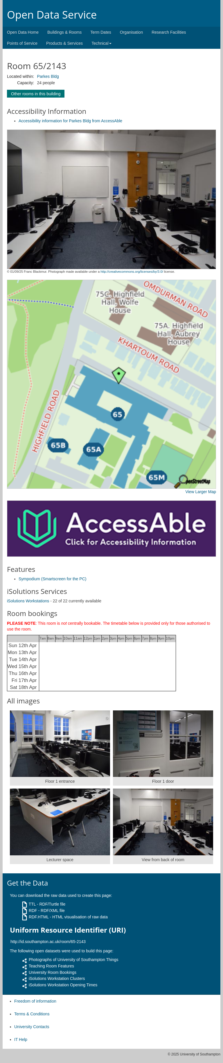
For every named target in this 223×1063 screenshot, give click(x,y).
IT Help (20, 1039)
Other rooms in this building (35, 93)
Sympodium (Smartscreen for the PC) (52, 579)
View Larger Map (200, 491)
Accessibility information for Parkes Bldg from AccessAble (70, 120)
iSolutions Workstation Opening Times (63, 985)
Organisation (131, 32)
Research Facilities (169, 32)
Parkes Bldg (48, 76)
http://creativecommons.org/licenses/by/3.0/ (131, 271)
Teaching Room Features (51, 966)
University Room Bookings (52, 972)
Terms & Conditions (31, 1014)
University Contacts (31, 1026)
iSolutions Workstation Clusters (57, 978)
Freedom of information (35, 1001)
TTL (32, 904)
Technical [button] (101, 43)
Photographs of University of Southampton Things (73, 959)
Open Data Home (23, 32)
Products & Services (64, 43)
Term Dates (100, 32)
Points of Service (22, 43)
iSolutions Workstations (28, 601)
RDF (33, 910)
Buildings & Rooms (64, 32)
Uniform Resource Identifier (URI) (68, 930)
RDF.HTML (39, 917)
